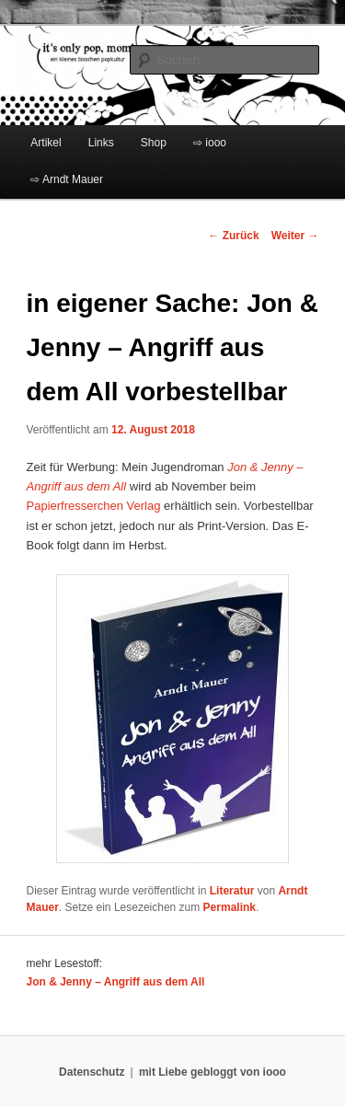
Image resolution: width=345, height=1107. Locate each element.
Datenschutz (91, 1072)
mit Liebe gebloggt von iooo (212, 1072)
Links (101, 142)
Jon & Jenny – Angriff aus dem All (116, 981)
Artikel (45, 142)
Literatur (232, 890)
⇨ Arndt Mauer (66, 179)
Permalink (229, 907)
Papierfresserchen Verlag (94, 506)
